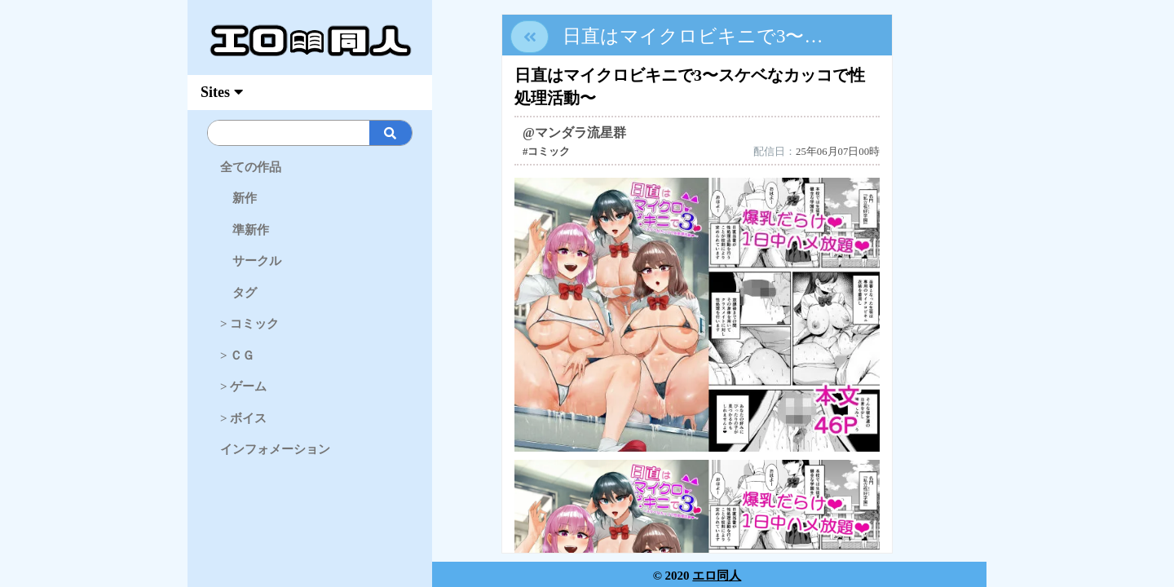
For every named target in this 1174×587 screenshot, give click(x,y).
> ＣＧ (237, 355)
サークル (250, 260)
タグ (238, 292)
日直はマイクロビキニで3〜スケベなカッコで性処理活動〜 (818, 36)
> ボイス (243, 418)
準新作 (244, 229)
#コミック (546, 151)
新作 (238, 198)
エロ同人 (716, 575)
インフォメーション (275, 449)
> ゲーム (243, 386)
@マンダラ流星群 (574, 132)
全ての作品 (250, 167)
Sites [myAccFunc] (222, 92)
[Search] (337, 133)
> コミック (249, 323)
